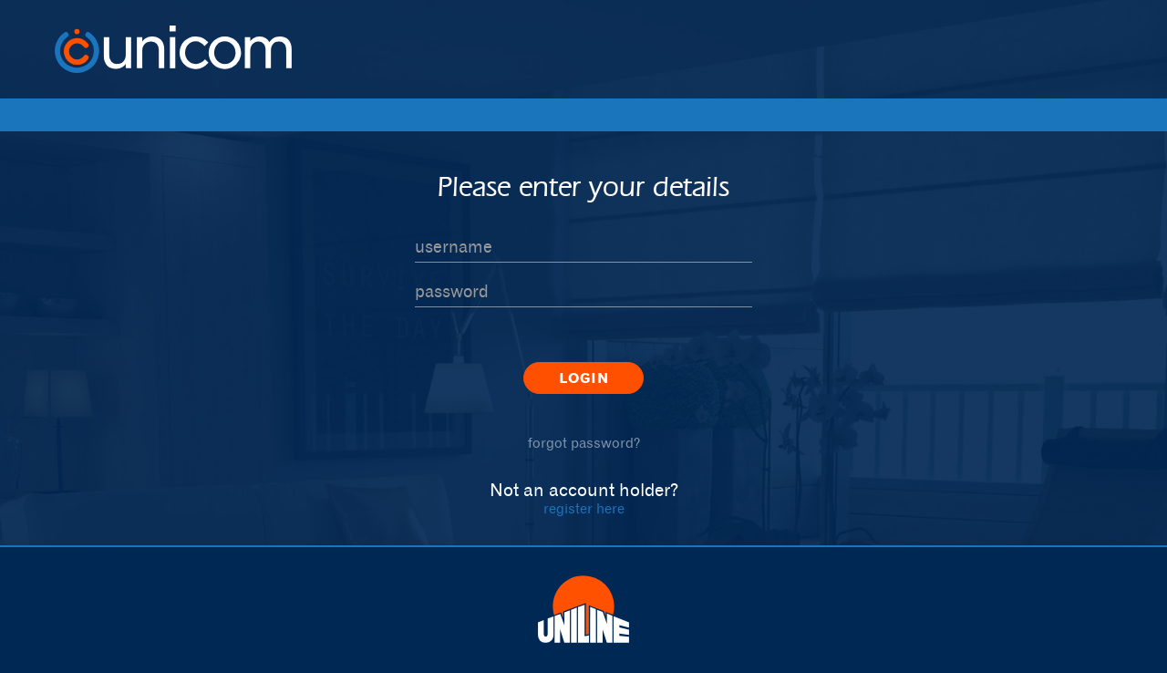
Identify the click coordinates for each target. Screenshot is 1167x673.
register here (584, 508)
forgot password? (584, 442)
